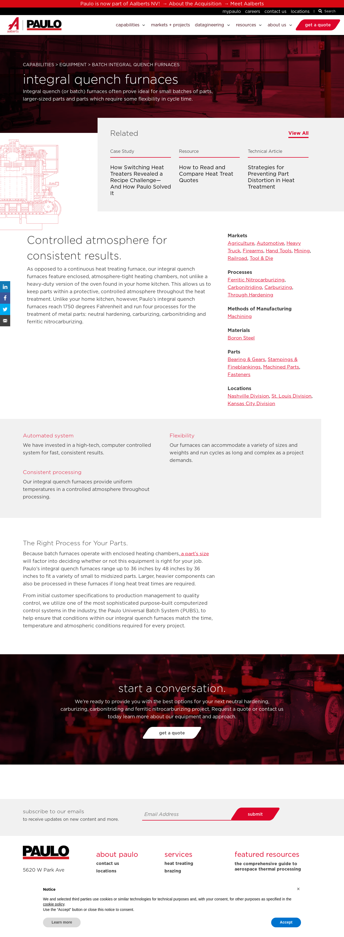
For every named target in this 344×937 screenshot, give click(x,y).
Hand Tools (279, 250)
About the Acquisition (195, 3)
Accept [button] (286, 922)
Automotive (271, 243)
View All (298, 133)
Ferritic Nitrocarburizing (256, 279)
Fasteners (239, 374)
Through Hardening (251, 294)
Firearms (253, 250)
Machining (240, 316)
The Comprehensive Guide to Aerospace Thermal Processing (268, 866)
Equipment (73, 65)
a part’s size (194, 553)
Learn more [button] (62, 922)
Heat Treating (178, 863)
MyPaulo (232, 11)
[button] (298, 889)
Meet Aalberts (247, 3)
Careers (252, 11)
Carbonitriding (245, 287)
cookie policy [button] (53, 904)
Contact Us (275, 11)
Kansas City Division (273, 403)
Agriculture (241, 243)
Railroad (238, 258)
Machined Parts (281, 366)
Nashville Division (249, 396)
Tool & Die (262, 258)
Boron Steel (242, 337)
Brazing (172, 871)
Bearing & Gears (247, 359)
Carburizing (278, 287)
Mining (304, 250)
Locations (300, 11)
